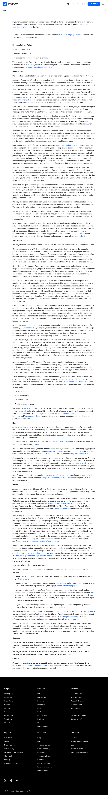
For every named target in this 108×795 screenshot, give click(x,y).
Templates (8, 719)
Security (7, 712)
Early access (8, 715)
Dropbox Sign (42, 715)
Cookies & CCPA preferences (14, 752)
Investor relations (77, 749)
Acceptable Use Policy (61, 442)
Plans (39, 723)
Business (40, 701)
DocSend (40, 712)
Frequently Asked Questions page (38, 67)
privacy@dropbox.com (35, 553)
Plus (38, 694)
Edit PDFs (74, 712)
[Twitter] (5, 780)
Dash (39, 708)
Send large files (76, 694)
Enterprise (41, 704)
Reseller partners (43, 763)
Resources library (43, 749)
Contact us (8, 741)
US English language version (70, 35)
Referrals (40, 760)
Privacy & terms (9, 745)
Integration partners (44, 767)
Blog (39, 738)
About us (74, 738)
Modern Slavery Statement (80, 741)
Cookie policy (9, 749)
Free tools (7, 723)
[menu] (103, 4)
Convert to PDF (76, 719)
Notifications (37, 197)
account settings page (54, 451)
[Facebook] (11, 780)
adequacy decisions (63, 509)
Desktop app (8, 694)
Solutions (7, 708)
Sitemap (7, 760)
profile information (23, 100)
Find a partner (42, 770)
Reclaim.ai (41, 719)
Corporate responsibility (79, 752)
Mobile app (8, 697)
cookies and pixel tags (68, 145)
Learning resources (11, 763)
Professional (41, 697)
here (46, 58)
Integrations (8, 701)
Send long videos (77, 697)
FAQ (87, 124)
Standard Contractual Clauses (60, 503)
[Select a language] (68, 4)
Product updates (43, 726)
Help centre (8, 738)
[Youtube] (17, 780)
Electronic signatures (78, 715)
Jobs (72, 745)
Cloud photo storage (78, 701)
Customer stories (43, 745)
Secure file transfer (77, 704)
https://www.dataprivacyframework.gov (43, 541)
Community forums (44, 756)
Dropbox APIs (28, 328)
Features (7, 704)
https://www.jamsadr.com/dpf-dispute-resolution (34, 556)
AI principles (8, 756)
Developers (41, 752)
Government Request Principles (75, 382)
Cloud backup (76, 708)
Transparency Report (31, 408)
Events (39, 741)
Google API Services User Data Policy (56, 478)
